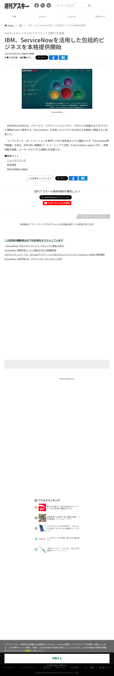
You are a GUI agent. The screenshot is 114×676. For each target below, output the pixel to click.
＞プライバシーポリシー (57, 665)
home (9, 25)
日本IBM (11, 164)
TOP (14, 16)
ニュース (71, 16)
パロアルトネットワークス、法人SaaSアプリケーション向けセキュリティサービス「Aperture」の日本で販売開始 (54, 255)
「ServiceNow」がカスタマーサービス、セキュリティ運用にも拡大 (34, 246)
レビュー (43, 16)
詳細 (28, 651)
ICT (21, 25)
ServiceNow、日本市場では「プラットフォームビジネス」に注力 (33, 259)
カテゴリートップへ (93, 216)
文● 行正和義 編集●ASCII (17, 57)
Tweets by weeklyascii (66, 379)
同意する (57, 658)
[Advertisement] (57, 292)
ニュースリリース (16, 160)
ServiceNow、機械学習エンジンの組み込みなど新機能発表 (30, 250)
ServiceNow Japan (17, 169)
